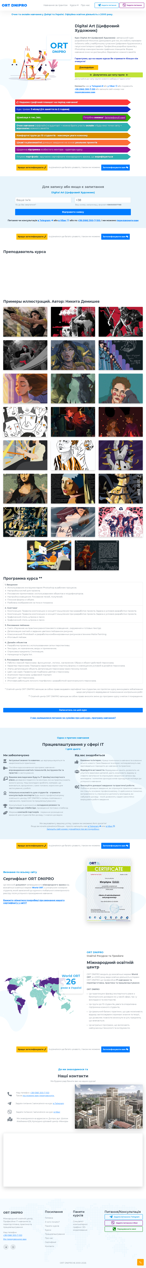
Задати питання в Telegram (124, 1217)
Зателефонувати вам (115, 167)
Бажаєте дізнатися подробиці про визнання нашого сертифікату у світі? (34, 901)
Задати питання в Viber (124, 1223)
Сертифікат (50, 1242)
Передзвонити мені (124, 1229)
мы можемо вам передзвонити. (38, 1095)
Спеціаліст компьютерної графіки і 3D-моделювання (80, 1225)
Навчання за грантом (56, 5)
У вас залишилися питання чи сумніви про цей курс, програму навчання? (73, 718)
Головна (49, 1218)
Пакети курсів (52, 1226)
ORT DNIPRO (13, 1212)
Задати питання (107, 5)
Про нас (85, 5)
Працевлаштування (55, 1234)
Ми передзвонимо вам (14, 1239)
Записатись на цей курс (73, 710)
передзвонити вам (127, 220)
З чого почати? (52, 1222)
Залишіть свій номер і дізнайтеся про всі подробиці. (73, 829)
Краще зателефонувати (32, 167)
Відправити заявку (73, 212)
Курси (74, 5)
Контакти (49, 1246)
